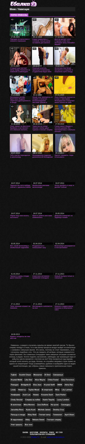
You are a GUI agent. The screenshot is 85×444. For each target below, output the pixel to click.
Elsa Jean (37, 385)
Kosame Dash (47, 395)
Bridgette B (26, 385)
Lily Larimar (67, 390)
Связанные (58, 375)
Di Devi (47, 375)
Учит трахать (16, 425)
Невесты (22, 390)
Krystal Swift (49, 385)
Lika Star (28, 380)
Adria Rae (69, 385)
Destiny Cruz (58, 410)
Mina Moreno (29, 405)
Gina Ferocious (67, 380)
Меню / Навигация (19, 9)
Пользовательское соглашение (42, 434)
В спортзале (47, 390)
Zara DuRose (42, 405)
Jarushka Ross (17, 410)
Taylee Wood (33, 390)
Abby (27, 420)
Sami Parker (61, 395)
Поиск (51, 432)
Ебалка (25, 432)
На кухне (54, 405)
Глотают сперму (54, 420)
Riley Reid (32, 415)
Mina (57, 390)
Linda (13, 390)
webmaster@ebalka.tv (56, 437)
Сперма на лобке (32, 400)
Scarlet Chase (25, 375)
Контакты (44, 432)
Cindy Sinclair (17, 400)
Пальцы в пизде (18, 415)
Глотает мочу (45, 415)
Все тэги (59, 432)
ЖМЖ (59, 385)
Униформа (15, 395)
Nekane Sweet (38, 420)
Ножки (36, 395)
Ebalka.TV (35, 437)
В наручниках (17, 420)
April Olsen (69, 415)
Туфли (13, 375)
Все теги (28, 425)
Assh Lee (26, 395)
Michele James (44, 410)
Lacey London (63, 400)
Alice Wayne (40, 380)
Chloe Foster (53, 380)
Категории (34, 432)
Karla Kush (30, 410)
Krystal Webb (16, 380)
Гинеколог (57, 415)
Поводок (14, 385)
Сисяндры (65, 405)
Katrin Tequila (48, 400)
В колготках (16, 405)
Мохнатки (38, 375)
